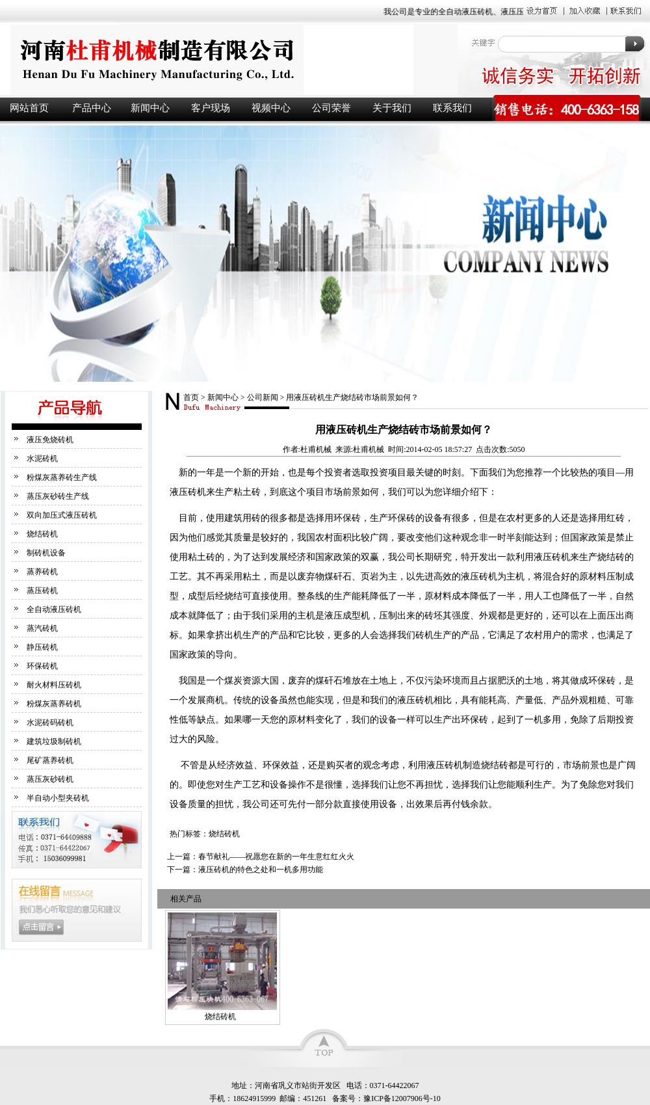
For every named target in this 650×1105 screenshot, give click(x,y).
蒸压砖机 (42, 590)
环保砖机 (42, 666)
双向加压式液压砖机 (62, 515)
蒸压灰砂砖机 (50, 779)
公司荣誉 (331, 108)
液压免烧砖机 (50, 439)
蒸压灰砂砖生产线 (58, 496)
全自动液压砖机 (54, 609)
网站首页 (29, 108)
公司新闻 (262, 397)
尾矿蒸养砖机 (50, 760)
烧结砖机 (42, 534)
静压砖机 (42, 647)
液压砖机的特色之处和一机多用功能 (260, 869)
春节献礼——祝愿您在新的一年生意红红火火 (276, 856)
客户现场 (210, 108)
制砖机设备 (46, 552)
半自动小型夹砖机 (58, 798)
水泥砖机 (42, 458)
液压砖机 (227, 59)
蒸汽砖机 (42, 628)
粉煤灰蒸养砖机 (54, 703)
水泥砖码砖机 (50, 722)
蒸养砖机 (42, 571)
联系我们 (452, 108)
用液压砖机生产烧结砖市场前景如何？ (352, 397)
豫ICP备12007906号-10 (402, 1098)
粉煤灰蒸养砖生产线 (62, 477)
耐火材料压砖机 (54, 684)
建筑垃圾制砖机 (54, 741)
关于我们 (391, 108)
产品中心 (91, 108)
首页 (191, 397)
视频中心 (271, 108)
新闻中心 (150, 108)
